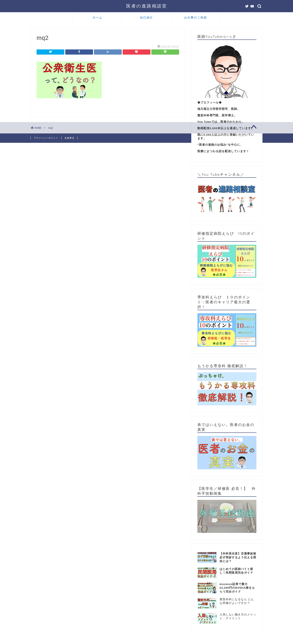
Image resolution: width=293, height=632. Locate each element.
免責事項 (69, 138)
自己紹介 (146, 17)
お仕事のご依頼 (195, 17)
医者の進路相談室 (146, 6)
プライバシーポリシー (46, 138)
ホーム (97, 17)
